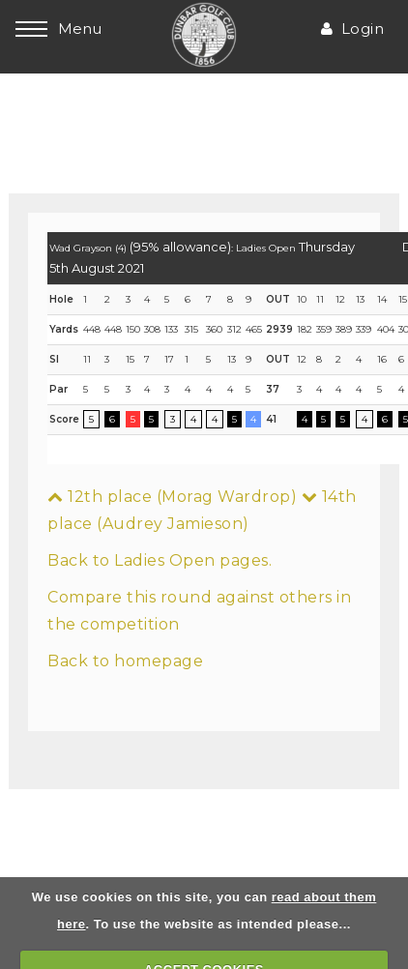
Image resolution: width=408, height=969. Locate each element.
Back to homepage (125, 661)
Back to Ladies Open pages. (159, 560)
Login (352, 28)
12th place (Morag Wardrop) (172, 496)
